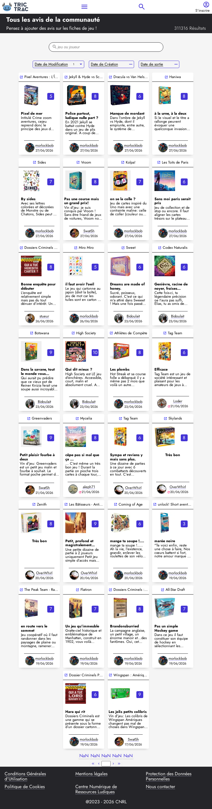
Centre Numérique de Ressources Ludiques (96, 789)
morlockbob (44, 145)
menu (84, 6)
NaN (84, 756)
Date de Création (104, 64)
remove (131, 64)
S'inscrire (202, 11)
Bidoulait (133, 316)
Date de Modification (51, 64)
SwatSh (89, 231)
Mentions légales (91, 774)
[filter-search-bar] (106, 47)
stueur (44, 316)
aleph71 (89, 487)
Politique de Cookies (25, 787)
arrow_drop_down (81, 64)
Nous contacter (160, 787)
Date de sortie (152, 64)
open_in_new (21, 77)
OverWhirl (133, 487)
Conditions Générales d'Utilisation (25, 776)
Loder (177, 401)
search (142, 6)
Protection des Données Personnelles (168, 776)
